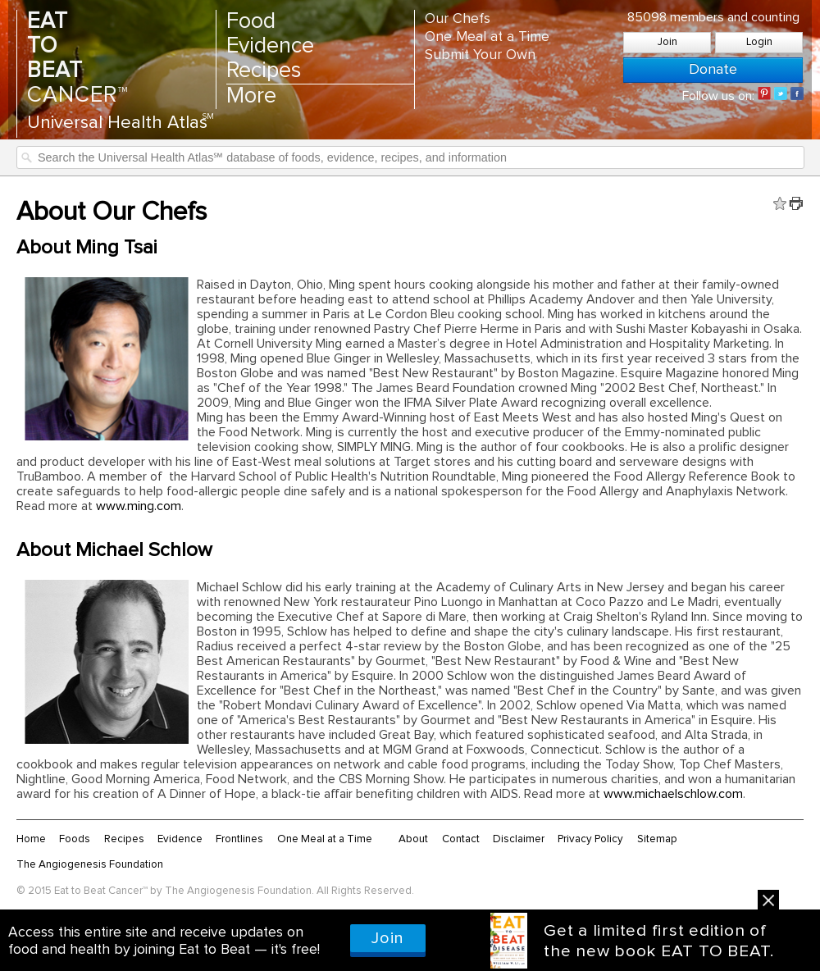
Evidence (270, 46)
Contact (461, 839)
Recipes (263, 71)
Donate (713, 69)
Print (796, 203)
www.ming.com (138, 506)
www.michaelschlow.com (673, 793)
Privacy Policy (590, 839)
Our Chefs (457, 18)
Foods (74, 839)
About (413, 839)
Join (667, 42)
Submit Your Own (480, 55)
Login (759, 42)
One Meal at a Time (487, 37)
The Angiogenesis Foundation (89, 864)
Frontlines (239, 839)
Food (251, 22)
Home (31, 839)
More (251, 96)
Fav (779, 203)
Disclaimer (518, 839)
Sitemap (657, 839)
